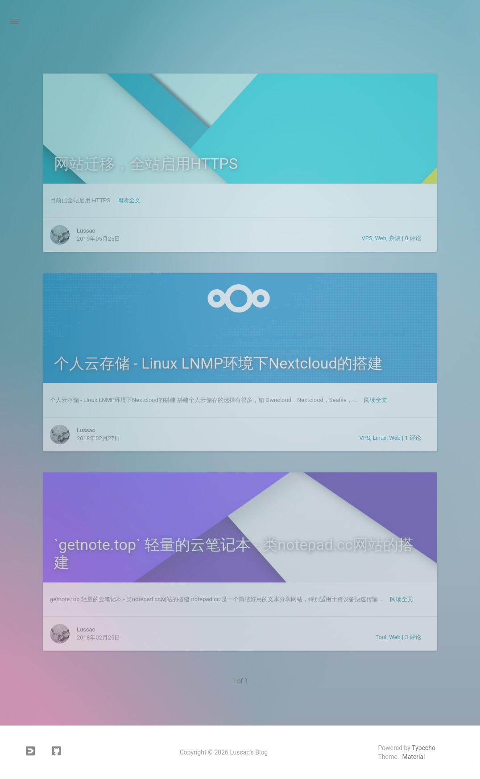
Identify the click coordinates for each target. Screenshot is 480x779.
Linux (380, 438)
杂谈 (395, 238)
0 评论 (413, 238)
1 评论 (413, 438)
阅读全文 (129, 200)
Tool (380, 637)
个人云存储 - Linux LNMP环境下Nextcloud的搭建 (218, 363)
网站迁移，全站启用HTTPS (146, 163)
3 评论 (413, 637)
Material (413, 756)
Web (381, 238)
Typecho (423, 747)
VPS (367, 238)
